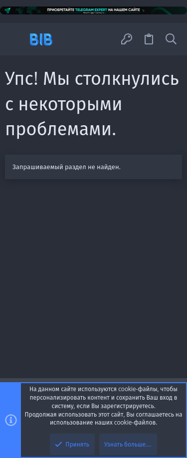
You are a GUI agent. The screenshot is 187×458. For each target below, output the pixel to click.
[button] (16, 39)
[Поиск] (171, 39)
